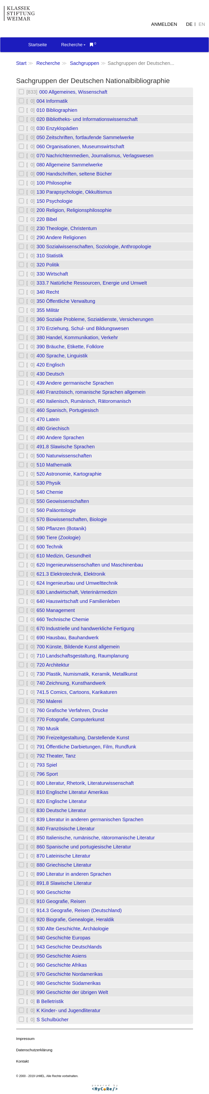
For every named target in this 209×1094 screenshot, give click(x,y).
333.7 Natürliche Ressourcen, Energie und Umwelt (92, 283)
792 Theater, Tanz (56, 756)
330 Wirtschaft (52, 274)
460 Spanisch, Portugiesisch (67, 410)
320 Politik (48, 264)
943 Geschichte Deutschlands (69, 946)
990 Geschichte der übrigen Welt (72, 992)
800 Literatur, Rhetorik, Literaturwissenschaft (85, 783)
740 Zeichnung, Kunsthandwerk (71, 683)
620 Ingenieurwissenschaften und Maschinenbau (90, 565)
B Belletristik (50, 1001)
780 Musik (48, 728)
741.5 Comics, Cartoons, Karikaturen (77, 692)
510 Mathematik (54, 464)
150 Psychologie (55, 201)
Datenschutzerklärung (34, 1050)
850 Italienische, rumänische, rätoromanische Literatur (96, 837)
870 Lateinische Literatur (63, 856)
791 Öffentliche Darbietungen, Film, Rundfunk (86, 746)
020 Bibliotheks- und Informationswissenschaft (87, 119)
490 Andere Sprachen (60, 437)
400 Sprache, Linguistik (62, 355)
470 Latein (48, 419)
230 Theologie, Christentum (67, 228)
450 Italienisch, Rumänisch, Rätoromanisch (84, 401)
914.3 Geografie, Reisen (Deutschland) (79, 910)
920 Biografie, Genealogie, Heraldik (75, 919)
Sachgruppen (84, 63)
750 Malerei (49, 701)
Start (21, 63)
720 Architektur (53, 665)
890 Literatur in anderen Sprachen (74, 874)
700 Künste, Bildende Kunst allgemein (78, 646)
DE (189, 24)
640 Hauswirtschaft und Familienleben (78, 601)
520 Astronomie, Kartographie (69, 474)
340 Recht (48, 292)
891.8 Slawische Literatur (64, 883)
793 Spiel (47, 765)
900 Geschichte (54, 892)
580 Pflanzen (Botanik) (61, 528)
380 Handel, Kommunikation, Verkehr (77, 337)
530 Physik (49, 483)
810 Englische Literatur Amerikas (72, 792)
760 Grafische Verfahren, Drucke (72, 710)
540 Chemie (50, 492)
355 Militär (48, 310)
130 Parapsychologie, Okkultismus (74, 192)
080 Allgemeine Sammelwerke (70, 164)
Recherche (73, 44)
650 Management (56, 610)
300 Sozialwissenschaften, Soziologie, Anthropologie (94, 246)
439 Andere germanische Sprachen (75, 383)
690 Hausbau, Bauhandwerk (67, 637)
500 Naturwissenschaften (64, 455)
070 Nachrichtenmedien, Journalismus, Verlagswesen (95, 155)
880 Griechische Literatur (64, 865)
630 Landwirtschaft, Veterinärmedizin (77, 592)
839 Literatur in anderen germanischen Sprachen (90, 819)
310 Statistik (50, 255)
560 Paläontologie (56, 510)
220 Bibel (47, 219)
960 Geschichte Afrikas (62, 965)
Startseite (37, 44)
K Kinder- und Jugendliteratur (68, 1010)
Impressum (25, 1038)
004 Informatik (52, 101)
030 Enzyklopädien (57, 128)
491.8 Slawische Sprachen (66, 446)
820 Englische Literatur (62, 801)
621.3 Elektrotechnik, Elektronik (71, 574)
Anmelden (164, 24)
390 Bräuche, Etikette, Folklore (70, 346)
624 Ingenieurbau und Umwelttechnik (77, 583)
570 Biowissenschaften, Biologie (72, 519)
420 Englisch (51, 364)
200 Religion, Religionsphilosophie (74, 210)
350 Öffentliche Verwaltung (66, 301)
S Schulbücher (53, 1019)
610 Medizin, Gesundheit (64, 555)
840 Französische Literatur (66, 828)
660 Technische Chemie (63, 619)
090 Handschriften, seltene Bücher (74, 173)
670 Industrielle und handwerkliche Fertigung (85, 628)
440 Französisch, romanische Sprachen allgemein (91, 392)
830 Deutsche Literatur (61, 810)
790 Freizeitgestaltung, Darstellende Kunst (83, 737)
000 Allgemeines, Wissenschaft (73, 92)
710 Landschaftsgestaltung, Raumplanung (83, 655)
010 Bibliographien (57, 110)
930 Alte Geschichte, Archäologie (73, 928)
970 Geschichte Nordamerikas (70, 974)
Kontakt (22, 1061)
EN (202, 24)
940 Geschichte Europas (63, 937)
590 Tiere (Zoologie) (59, 537)
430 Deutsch (50, 374)
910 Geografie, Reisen (61, 901)
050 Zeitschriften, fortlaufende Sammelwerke (85, 137)
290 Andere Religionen (61, 237)
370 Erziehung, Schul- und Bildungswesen (83, 328)
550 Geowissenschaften (63, 501)
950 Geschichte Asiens (61, 956)
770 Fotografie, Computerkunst (70, 719)
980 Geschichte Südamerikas (69, 983)
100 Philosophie (54, 183)
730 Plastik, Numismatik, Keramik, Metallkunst (87, 674)
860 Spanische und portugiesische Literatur (84, 846)
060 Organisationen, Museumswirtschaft (80, 146)
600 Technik (50, 546)
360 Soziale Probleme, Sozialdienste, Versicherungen (95, 319)
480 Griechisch (53, 428)
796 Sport (47, 774)
